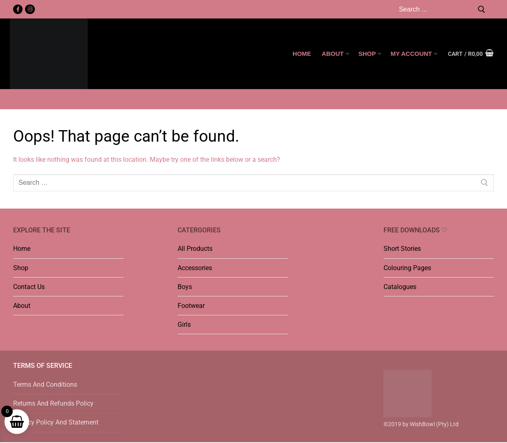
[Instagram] (29, 9)
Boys (185, 287)
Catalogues (400, 287)
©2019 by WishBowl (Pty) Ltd (421, 424)
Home (21, 248)
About (21, 306)
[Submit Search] (481, 9)
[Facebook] (18, 9)
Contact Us (29, 287)
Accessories (195, 268)
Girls (184, 324)
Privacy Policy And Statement (55, 422)
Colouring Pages (407, 268)
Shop (20, 268)
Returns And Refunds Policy (53, 403)
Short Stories (402, 248)
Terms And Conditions (45, 384)
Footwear (191, 306)
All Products (195, 248)
